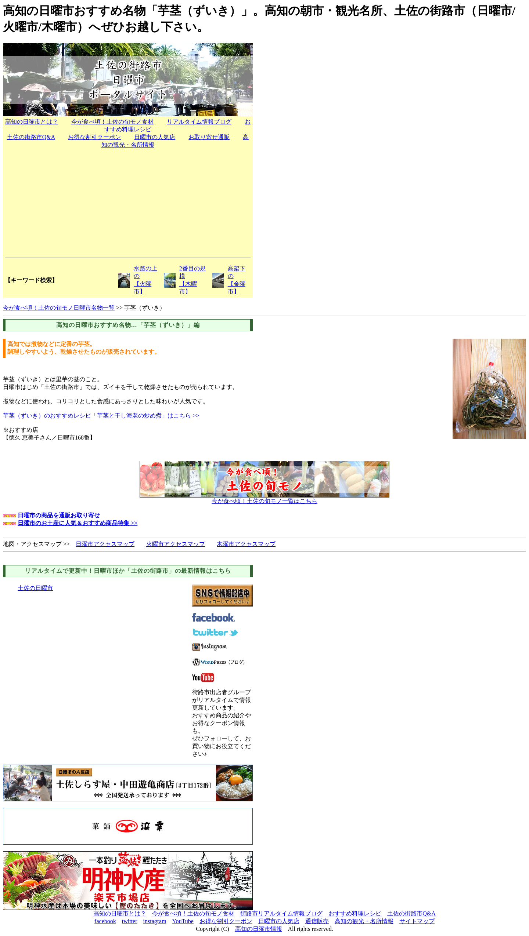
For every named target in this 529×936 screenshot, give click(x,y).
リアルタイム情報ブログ (199, 122)
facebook (105, 921)
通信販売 (317, 921)
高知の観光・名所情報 (364, 921)
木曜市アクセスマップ (246, 544)
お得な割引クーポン (94, 137)
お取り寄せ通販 (209, 137)
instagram (154, 921)
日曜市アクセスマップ (105, 544)
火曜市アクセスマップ (175, 544)
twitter (129, 921)
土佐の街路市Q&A (31, 137)
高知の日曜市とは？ (31, 122)
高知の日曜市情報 (258, 929)
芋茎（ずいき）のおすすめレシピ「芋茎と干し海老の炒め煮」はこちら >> (101, 415)
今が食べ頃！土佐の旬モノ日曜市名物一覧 (59, 308)
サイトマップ (417, 921)
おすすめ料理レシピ (354, 913)
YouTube (183, 921)
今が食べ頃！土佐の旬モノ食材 (112, 122)
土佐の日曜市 (35, 588)
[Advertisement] (128, 202)
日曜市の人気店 (154, 137)
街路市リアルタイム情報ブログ (281, 913)
